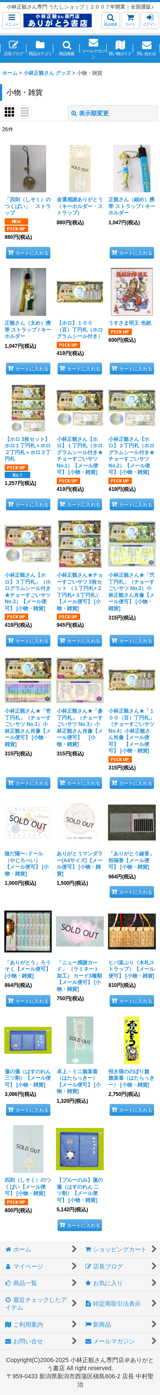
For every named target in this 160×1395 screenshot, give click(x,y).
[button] (11, 20)
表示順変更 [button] (90, 113)
